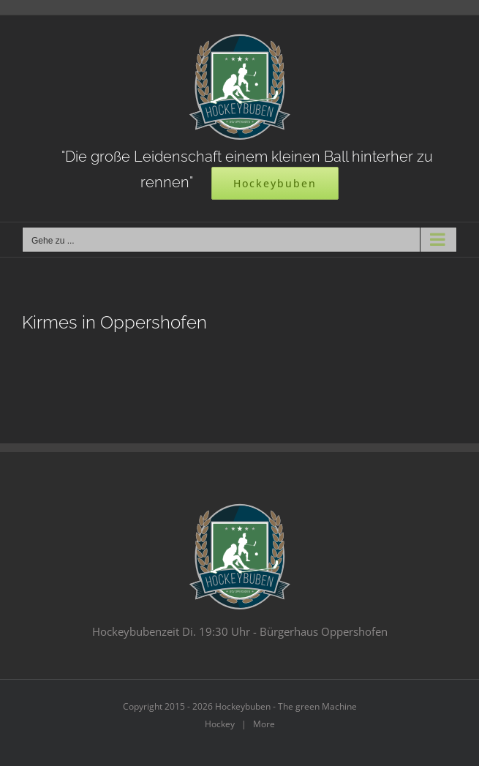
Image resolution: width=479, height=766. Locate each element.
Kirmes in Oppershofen (114, 322)
